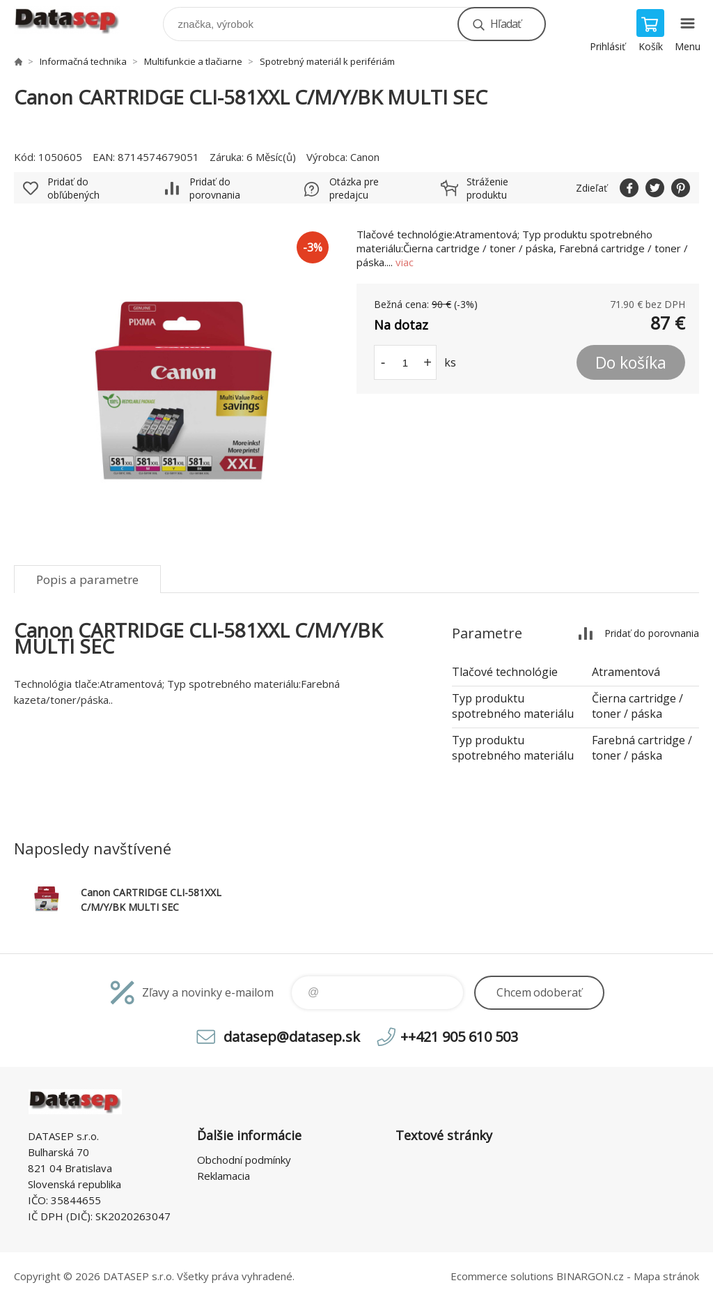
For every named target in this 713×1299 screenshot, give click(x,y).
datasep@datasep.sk (292, 1036)
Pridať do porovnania (214, 188)
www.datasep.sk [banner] (75, 20)
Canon (364, 157)
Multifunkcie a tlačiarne (193, 61)
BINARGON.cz (590, 1276)
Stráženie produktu (487, 188)
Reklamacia (223, 1176)
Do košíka (630, 362)
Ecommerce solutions (502, 1276)
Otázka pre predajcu (354, 188)
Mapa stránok (666, 1276)
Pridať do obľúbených (73, 188)
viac (404, 262)
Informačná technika (83, 61)
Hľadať (505, 23)
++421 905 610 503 (459, 1036)
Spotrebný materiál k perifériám (327, 61)
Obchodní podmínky (244, 1160)
